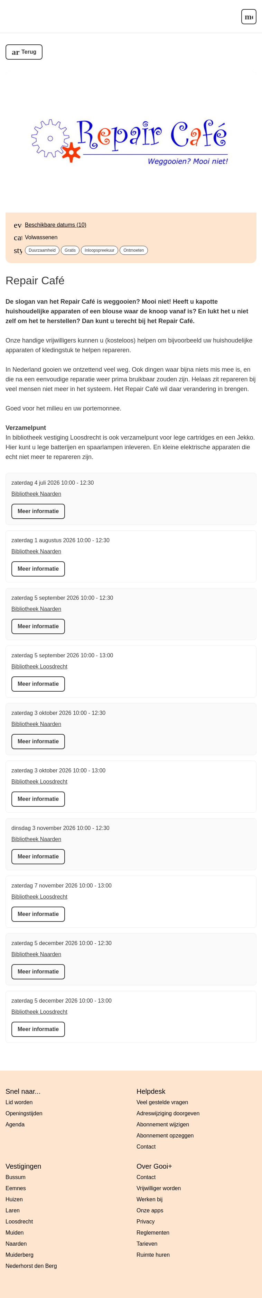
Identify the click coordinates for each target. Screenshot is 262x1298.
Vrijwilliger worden (159, 1188)
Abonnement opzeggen (165, 1136)
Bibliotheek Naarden (36, 494)
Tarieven (147, 1244)
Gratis (70, 250)
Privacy (146, 1222)
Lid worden (19, 1102)
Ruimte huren (153, 1255)
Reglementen (153, 1233)
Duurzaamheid (42, 250)
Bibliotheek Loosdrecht (39, 666)
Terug (28, 52)
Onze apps (150, 1210)
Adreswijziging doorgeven (168, 1113)
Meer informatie (38, 511)
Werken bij (149, 1199)
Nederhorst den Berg (31, 1266)
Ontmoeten (133, 250)
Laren (13, 1210)
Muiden (15, 1233)
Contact (146, 1147)
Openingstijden (24, 1113)
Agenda (15, 1124)
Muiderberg (20, 1255)
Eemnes (16, 1188)
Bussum (16, 1177)
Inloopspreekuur (99, 250)
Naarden (16, 1244)
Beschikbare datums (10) (55, 225)
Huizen (14, 1199)
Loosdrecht (19, 1222)
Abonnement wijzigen (163, 1124)
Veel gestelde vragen (162, 1102)
